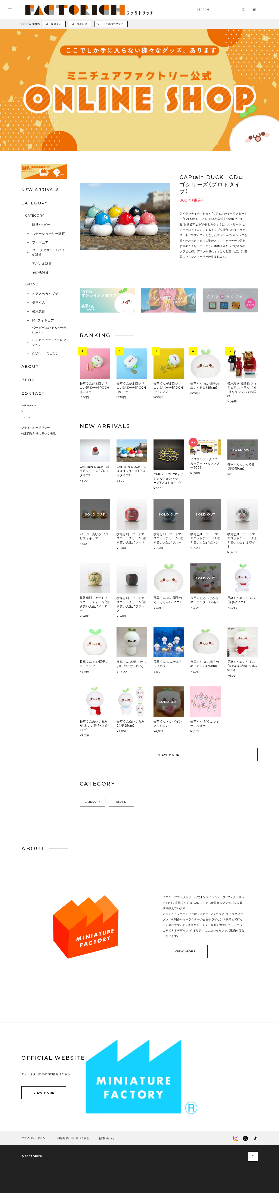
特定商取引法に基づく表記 (38, 433)
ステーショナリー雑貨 (48, 234)
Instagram (28, 405)
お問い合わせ (107, 1138)
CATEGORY (34, 215)
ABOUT (30, 366)
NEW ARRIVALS (40, 189)
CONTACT (33, 393)
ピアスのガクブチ (45, 294)
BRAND (31, 284)
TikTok (25, 417)
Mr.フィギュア (43, 320)
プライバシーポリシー (35, 427)
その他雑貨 (40, 272)
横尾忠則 (38, 311)
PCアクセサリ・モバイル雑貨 (48, 252)
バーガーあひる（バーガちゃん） (49, 330)
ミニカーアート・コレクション (49, 342)
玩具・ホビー (41, 225)
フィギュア (40, 242)
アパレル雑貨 (42, 263)
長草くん (38, 302)
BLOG (28, 380)
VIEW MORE (168, 754)
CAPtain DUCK (44, 354)
